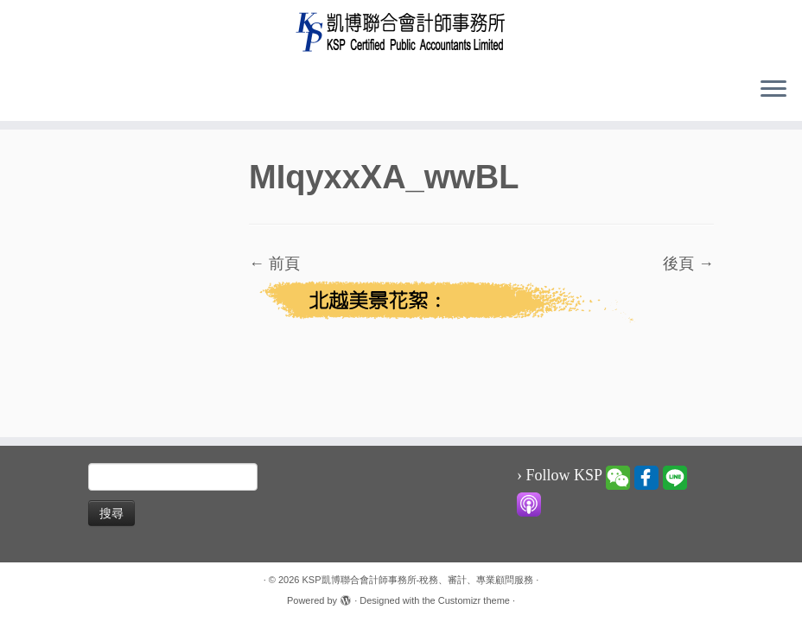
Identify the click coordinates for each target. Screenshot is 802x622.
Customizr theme (474, 600)
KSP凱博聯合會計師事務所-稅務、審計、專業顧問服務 (418, 579)
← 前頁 (274, 263)
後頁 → (688, 263)
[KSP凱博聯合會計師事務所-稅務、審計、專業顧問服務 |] (401, 31)
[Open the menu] (773, 90)
